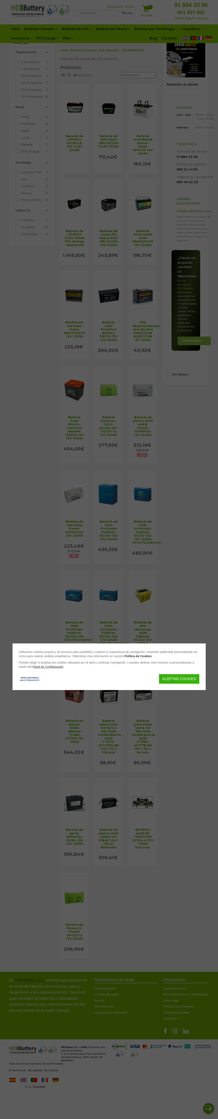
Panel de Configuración (47, 666)
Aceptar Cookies (179, 679)
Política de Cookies (138, 656)
